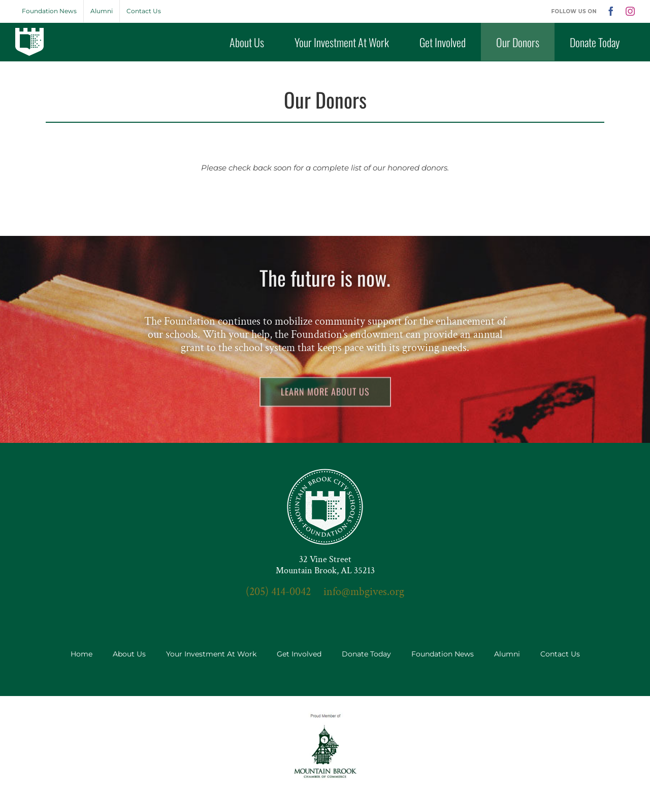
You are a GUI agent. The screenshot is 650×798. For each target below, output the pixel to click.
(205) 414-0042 (278, 591)
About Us (129, 653)
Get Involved (299, 653)
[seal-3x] (325, 472)
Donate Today (366, 653)
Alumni (507, 653)
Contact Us (560, 653)
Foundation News (442, 653)
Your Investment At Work (211, 653)
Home (81, 653)
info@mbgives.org (363, 591)
